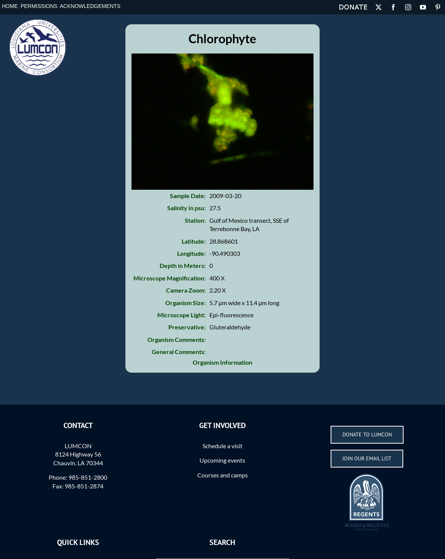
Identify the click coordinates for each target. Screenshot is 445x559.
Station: (195, 220)
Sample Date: (188, 195)
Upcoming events (222, 460)
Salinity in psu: (186, 207)
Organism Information (222, 362)
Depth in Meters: (183, 265)
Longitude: (191, 253)
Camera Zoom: (186, 290)
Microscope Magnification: (169, 278)
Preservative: (187, 327)
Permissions (39, 6)
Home (10, 6)
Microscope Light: (181, 314)
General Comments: (179, 351)
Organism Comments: (176, 339)
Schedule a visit (222, 445)
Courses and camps (222, 475)
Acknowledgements (90, 6)
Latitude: (194, 241)
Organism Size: (185, 302)
